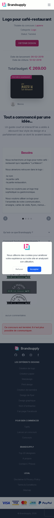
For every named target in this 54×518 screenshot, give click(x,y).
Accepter (34, 269)
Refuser (19, 269)
